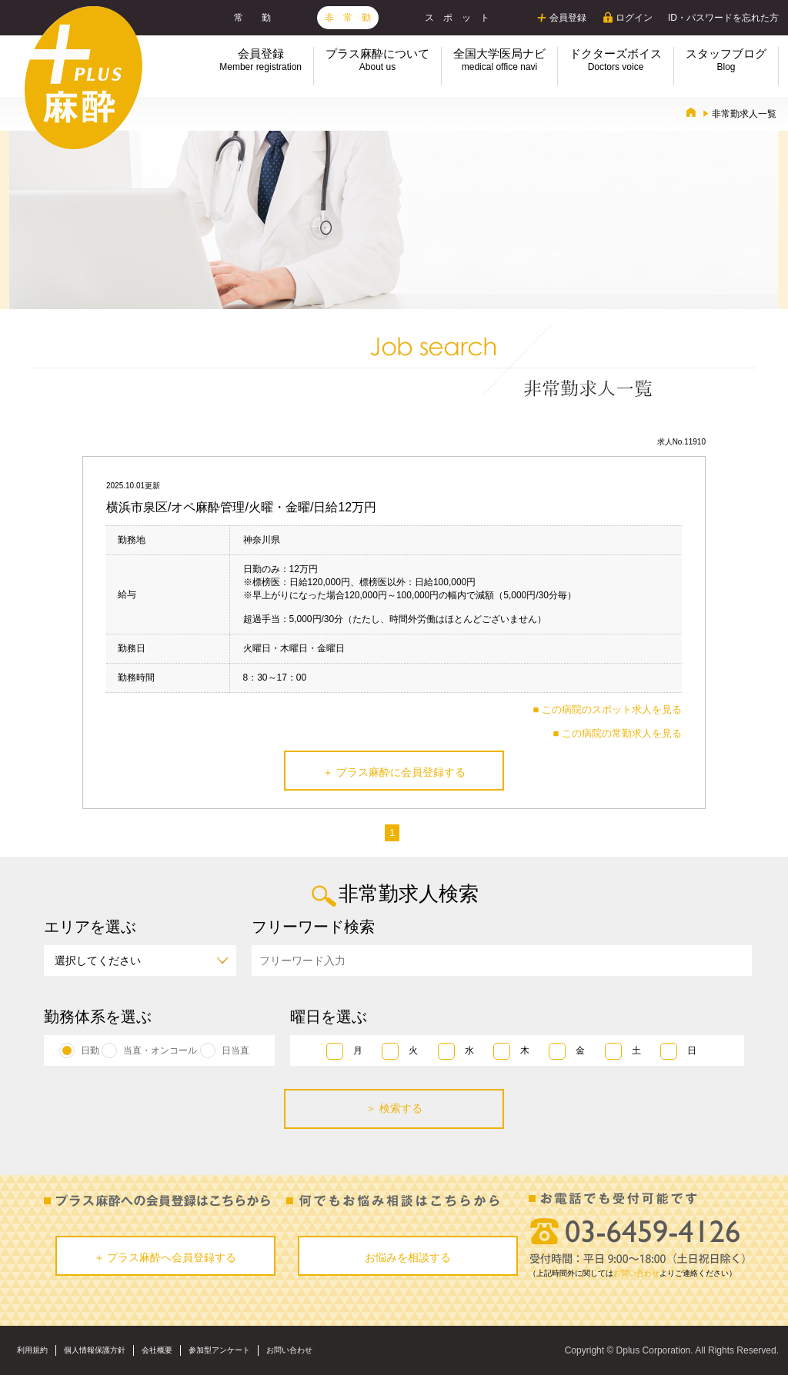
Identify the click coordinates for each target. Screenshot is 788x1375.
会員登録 (567, 17)
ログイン (634, 17)
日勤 (90, 1050)
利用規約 (32, 1350)
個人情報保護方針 (94, 1350)
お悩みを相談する (408, 1257)
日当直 (235, 1050)
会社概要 (157, 1350)
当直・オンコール (160, 1050)
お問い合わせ (636, 1273)
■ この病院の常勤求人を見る (617, 733)
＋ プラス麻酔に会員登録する (394, 772)
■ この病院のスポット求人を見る (607, 709)
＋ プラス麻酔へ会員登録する (165, 1257)
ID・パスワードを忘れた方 (723, 17)
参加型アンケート (219, 1350)
